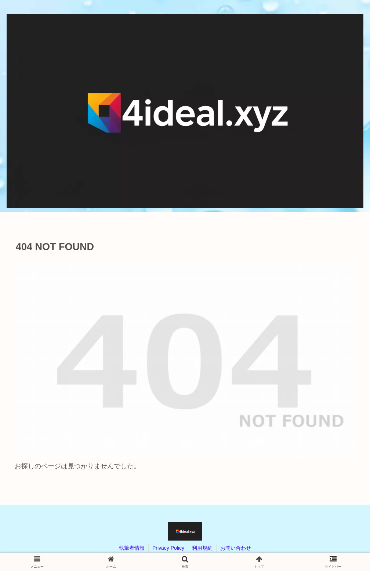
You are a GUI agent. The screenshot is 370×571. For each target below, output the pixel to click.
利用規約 (202, 548)
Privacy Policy (168, 548)
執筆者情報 (132, 548)
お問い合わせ (235, 548)
